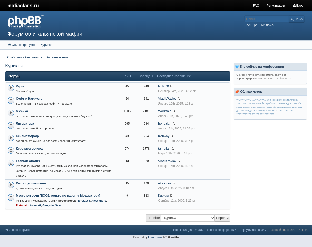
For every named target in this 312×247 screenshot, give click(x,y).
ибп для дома (280, 107)
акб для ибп (251, 110)
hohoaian (164, 123)
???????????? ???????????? (251, 100)
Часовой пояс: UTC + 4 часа (288, 230)
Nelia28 (163, 86)
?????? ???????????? (263, 114)
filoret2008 (83, 200)
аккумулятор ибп (266, 110)
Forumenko (155, 237)
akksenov (165, 183)
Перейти (153, 218)
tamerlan (164, 148)
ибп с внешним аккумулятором (283, 100)
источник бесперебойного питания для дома (274, 103)
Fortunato (22, 205)
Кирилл (163, 195)
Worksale (164, 111)
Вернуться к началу (253, 230)
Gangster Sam (51, 205)
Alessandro (98, 200)
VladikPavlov (167, 98)
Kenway (163, 136)
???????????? (243, 103)
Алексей (35, 205)
